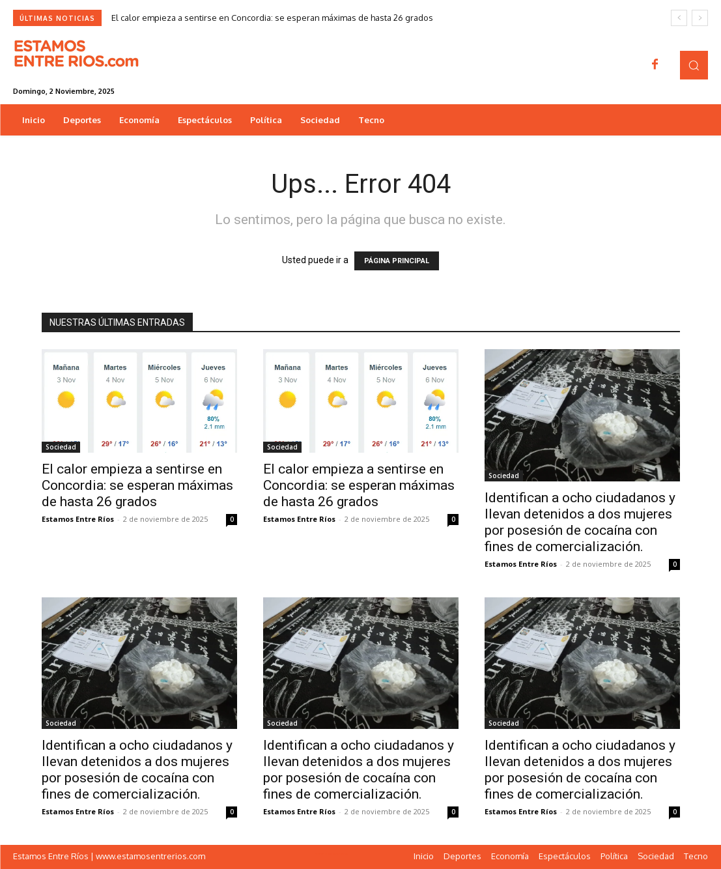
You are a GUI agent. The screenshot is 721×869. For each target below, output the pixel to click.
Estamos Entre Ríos (78, 519)
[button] (694, 65)
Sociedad (61, 446)
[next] (700, 18)
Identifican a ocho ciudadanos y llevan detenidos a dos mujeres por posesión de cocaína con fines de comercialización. (580, 522)
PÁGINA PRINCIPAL (396, 261)
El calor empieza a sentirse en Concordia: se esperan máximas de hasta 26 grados (272, 17)
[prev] (679, 18)
